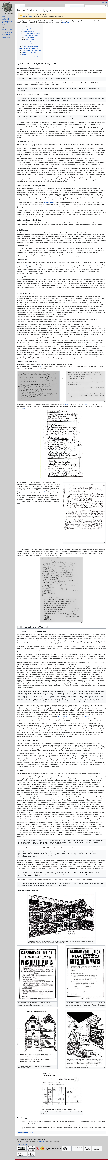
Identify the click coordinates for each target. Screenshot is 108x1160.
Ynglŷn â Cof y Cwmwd (22, 1144)
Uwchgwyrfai (65, 22)
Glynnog (66, 404)
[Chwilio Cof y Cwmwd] (96, 6)
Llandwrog (41, 366)
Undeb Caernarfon (62, 716)
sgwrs (51, 14)
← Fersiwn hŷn (30, 16)
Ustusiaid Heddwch (49, 202)
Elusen (26, 1132)
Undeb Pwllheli (87, 716)
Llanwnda (22, 408)
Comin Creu (41, 1141)
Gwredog (86, 404)
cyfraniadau (56, 14)
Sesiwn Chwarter (72, 206)
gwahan (24, 16)
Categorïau (20, 1132)
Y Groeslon (43, 492)
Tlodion (31, 1132)
